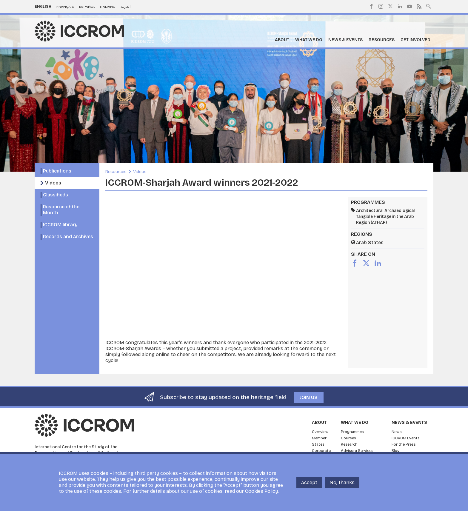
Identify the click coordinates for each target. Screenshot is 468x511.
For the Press (404, 444)
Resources (382, 39)
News (397, 432)
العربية (125, 6)
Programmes (352, 432)
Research (349, 444)
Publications (57, 171)
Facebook (371, 6)
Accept (309, 482)
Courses (348, 438)
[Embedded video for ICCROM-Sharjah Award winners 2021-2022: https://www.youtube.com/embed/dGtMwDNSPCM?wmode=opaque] (223, 268)
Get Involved (415, 39)
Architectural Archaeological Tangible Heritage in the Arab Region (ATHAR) (385, 216)
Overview (320, 432)
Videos (53, 183)
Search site (428, 5)
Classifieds (55, 195)
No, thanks (342, 482)
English (43, 6)
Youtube (409, 6)
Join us (309, 397)
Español (87, 6)
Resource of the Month (61, 210)
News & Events (345, 39)
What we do (308, 39)
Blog (396, 450)
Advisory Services (357, 450)
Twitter (390, 6)
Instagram (380, 6)
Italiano (108, 6)
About (282, 39)
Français (65, 6)
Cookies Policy (261, 491)
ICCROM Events (406, 438)
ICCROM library (60, 224)
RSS (419, 6)
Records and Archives (68, 236)
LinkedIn (400, 6)
